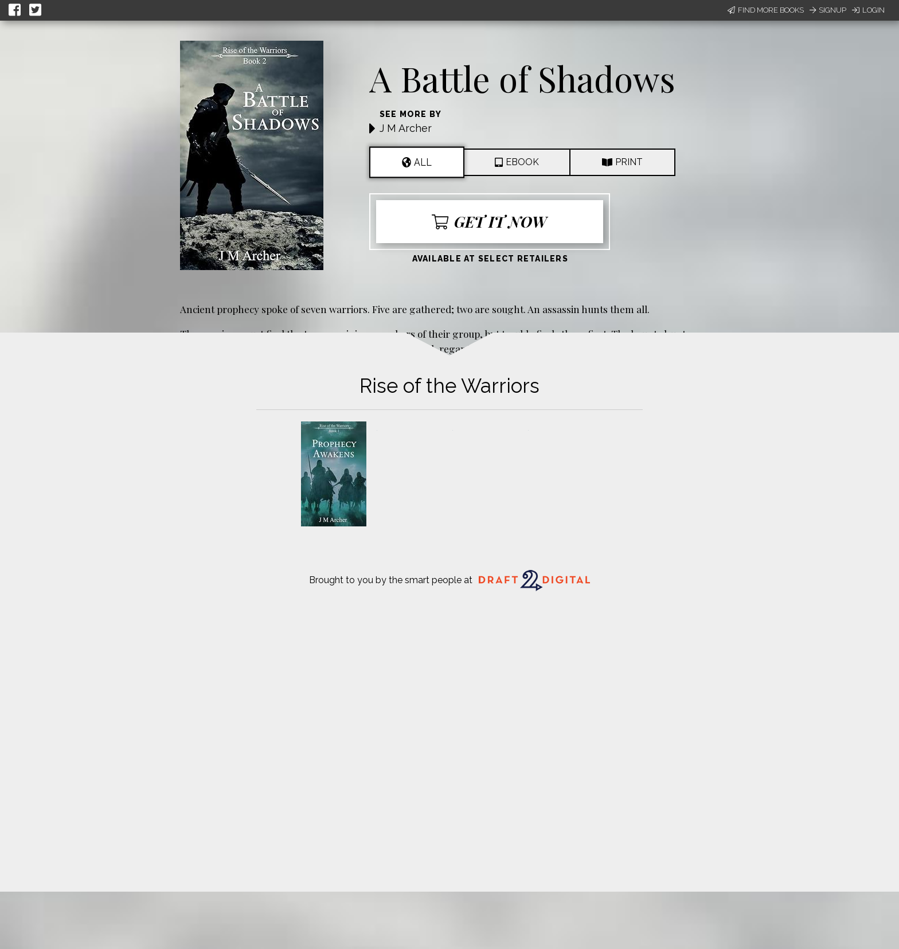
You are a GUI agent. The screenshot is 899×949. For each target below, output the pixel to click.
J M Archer (406, 128)
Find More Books (766, 10)
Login (868, 10)
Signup (828, 10)
